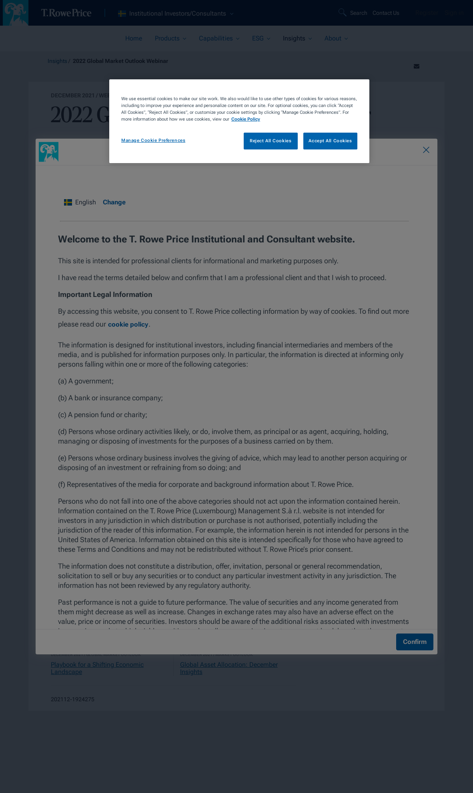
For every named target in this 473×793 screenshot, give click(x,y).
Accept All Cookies (330, 140)
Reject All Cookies (270, 140)
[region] (239, 121)
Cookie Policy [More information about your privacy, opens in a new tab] (245, 119)
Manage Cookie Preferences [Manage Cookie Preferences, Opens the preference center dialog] (153, 140)
